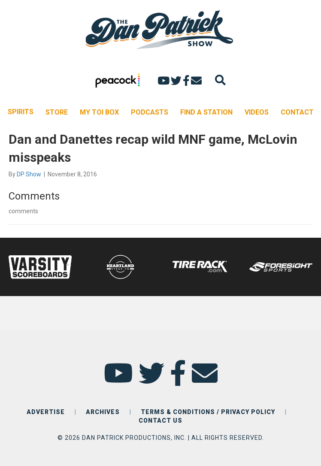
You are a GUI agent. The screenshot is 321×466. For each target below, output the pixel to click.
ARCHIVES (103, 412)
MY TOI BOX (99, 112)
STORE (56, 112)
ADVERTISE (46, 412)
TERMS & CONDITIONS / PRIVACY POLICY (208, 412)
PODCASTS (149, 112)
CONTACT (297, 112)
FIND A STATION (206, 112)
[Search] (220, 80)
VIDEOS (257, 112)
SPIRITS (20, 112)
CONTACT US (160, 420)
